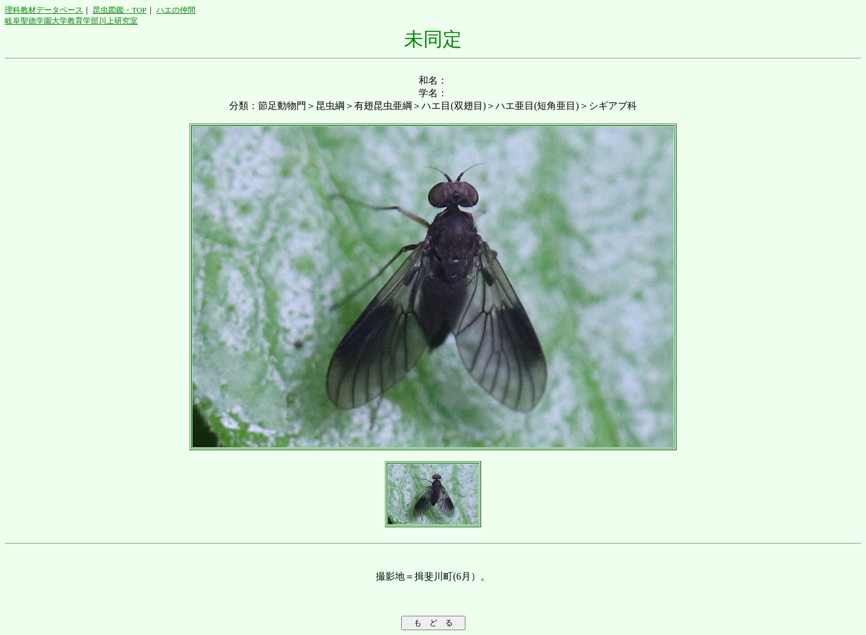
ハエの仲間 (175, 9)
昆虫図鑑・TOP (119, 9)
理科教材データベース (44, 9)
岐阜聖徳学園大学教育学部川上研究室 (71, 20)
